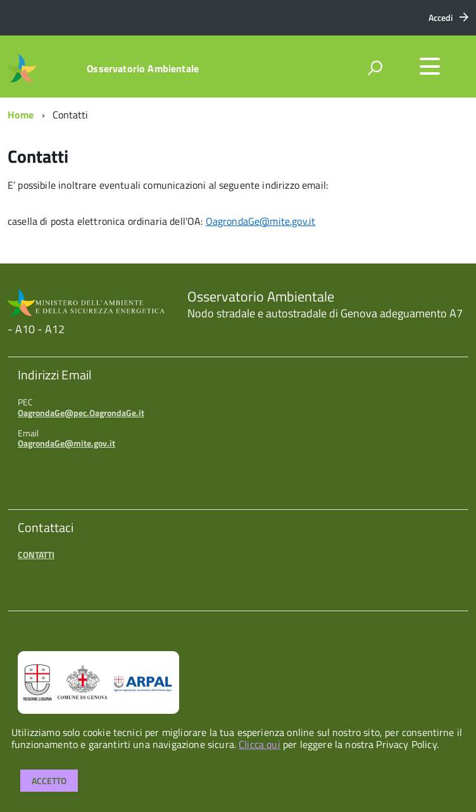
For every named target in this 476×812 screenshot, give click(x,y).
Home (21, 114)
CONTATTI (36, 554)
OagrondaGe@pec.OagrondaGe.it (81, 412)
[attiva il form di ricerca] (375, 68)
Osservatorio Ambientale (143, 68)
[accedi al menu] (430, 66)
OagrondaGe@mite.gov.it (66, 443)
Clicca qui (259, 744)
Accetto (49, 780)
